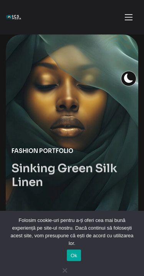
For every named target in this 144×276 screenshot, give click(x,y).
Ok (74, 255)
